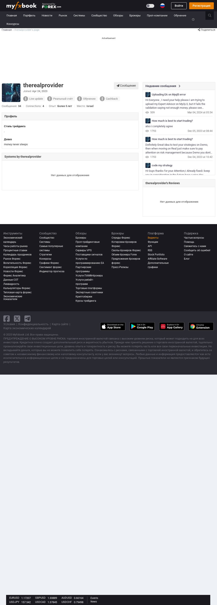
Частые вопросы (194, 237)
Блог (187, 258)
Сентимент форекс (50, 267)
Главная (12, 15)
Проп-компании (157, 15)
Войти (179, 5)
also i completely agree (159, 126)
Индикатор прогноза (51, 271)
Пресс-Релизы (120, 267)
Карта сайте (60, 324)
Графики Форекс (49, 263)
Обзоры (118, 15)
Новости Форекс (13, 271)
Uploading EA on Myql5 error (169, 94)
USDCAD (40, 602)
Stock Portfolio (156, 254)
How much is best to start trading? (172, 120)
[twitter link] (17, 318)
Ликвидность (11, 284)
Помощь (189, 241)
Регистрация (201, 5)
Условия (9, 324)
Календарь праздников (17, 254)
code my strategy (162, 165)
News (94, 601)
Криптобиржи (84, 296)
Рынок (63, 15)
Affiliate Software (157, 258)
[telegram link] (27, 318)
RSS (150, 250)
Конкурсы (13, 23)
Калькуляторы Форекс (16, 288)
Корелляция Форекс (15, 267)
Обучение (180, 15)
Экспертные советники (89, 292)
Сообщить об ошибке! (197, 250)
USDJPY (14, 602)
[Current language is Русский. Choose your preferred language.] (162, 5)
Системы (79, 15)
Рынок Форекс (11, 258)
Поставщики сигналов (89, 254)
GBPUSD (40, 597)
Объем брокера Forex (124, 254)
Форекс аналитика (14, 275)
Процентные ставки (15, 250)
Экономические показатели (12, 298)
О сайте (188, 254)
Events (94, 598)
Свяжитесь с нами (195, 246)
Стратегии (45, 254)
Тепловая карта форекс (17, 292)
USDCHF (66, 602)
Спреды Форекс (121, 237)
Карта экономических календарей (27, 328)
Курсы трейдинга (86, 300)
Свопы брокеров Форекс (126, 250)
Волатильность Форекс (17, 263)
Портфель (29, 15)
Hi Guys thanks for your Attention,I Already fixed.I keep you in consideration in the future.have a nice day (177, 172)
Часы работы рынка (15, 246)
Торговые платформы (89, 288)
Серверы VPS (84, 250)
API (150, 246)
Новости (47, 15)
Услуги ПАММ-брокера (89, 275)
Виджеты (153, 237)
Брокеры (135, 15)
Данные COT (10, 279)
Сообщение (126, 85)
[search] (212, 15)
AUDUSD (66, 597)
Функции (153, 241)
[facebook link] (6, 318)
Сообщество (99, 15)
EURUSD (14, 597)
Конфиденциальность (33, 324)
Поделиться (206, 29)
